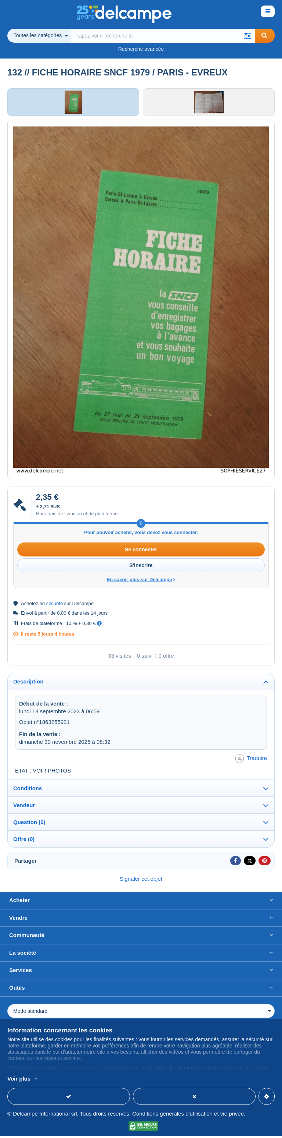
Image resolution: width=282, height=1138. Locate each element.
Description (28, 683)
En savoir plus (64, 1079)
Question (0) (29, 824)
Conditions (27, 790)
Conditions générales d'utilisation (172, 1115)
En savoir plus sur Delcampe (141, 581)
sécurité (54, 605)
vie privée (232, 1115)
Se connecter (141, 551)
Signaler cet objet (141, 880)
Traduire (251, 760)
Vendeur (24, 807)
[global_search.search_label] (163, 36)
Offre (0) (24, 841)
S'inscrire (140, 567)
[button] (247, 35)
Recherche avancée (141, 49)
